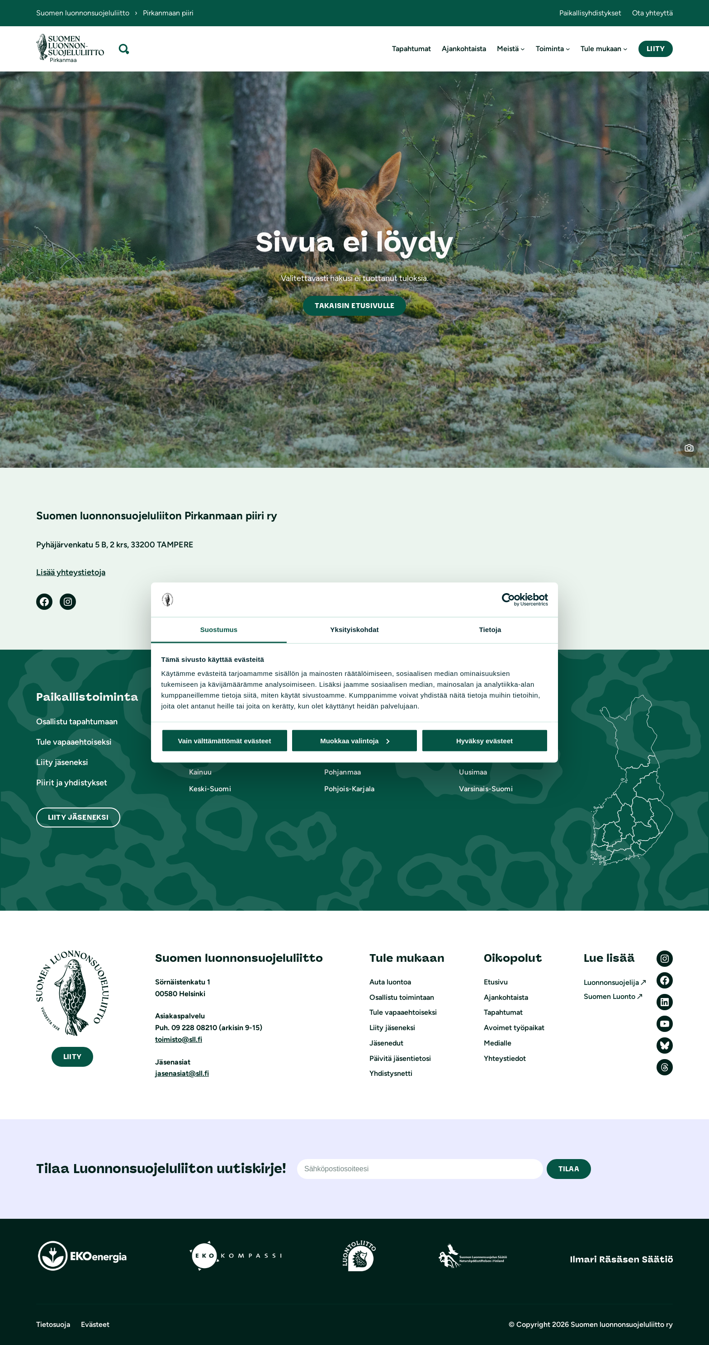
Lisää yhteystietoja (70, 572)
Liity (656, 48)
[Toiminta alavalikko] (568, 49)
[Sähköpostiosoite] (420, 1169)
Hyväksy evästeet (484, 740)
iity (72, 1056)
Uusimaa (473, 772)
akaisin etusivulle (354, 305)
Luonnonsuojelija (611, 982)
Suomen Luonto (609, 996)
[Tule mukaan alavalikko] (625, 49)
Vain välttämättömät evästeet (224, 740)
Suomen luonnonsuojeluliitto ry (622, 1324)
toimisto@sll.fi (178, 1039)
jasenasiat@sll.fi (182, 1073)
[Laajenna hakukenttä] (124, 49)
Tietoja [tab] (490, 629)
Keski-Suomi (210, 788)
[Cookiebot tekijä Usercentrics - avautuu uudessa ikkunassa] (508, 600)
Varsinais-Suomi (485, 788)
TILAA (568, 1168)
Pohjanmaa (342, 772)
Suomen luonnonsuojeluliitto (82, 13)
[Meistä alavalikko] (522, 49)
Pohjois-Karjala (349, 788)
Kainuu (200, 772)
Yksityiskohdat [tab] (354, 629)
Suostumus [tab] (219, 629)
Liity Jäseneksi (78, 817)
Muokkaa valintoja (354, 740)
